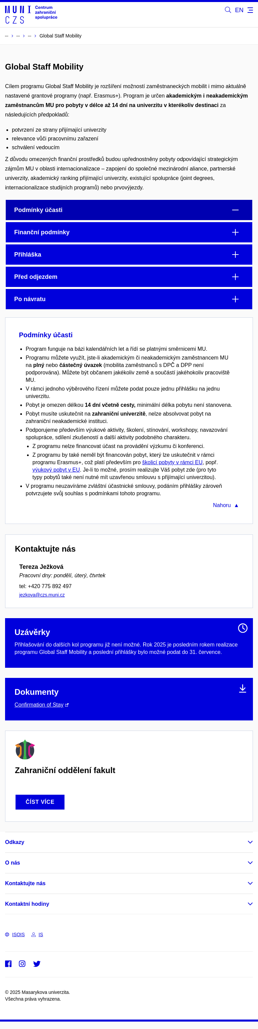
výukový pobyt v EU (56, 470)
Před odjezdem (35, 276)
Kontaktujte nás (25, 883)
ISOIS (15, 934)
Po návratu (30, 299)
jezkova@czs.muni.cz (42, 595)
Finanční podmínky (42, 232)
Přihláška (27, 254)
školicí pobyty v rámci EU (172, 462)
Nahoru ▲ (226, 505)
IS (37, 934)
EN (239, 10)
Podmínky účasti (38, 210)
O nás (12, 863)
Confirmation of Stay (39, 705)
